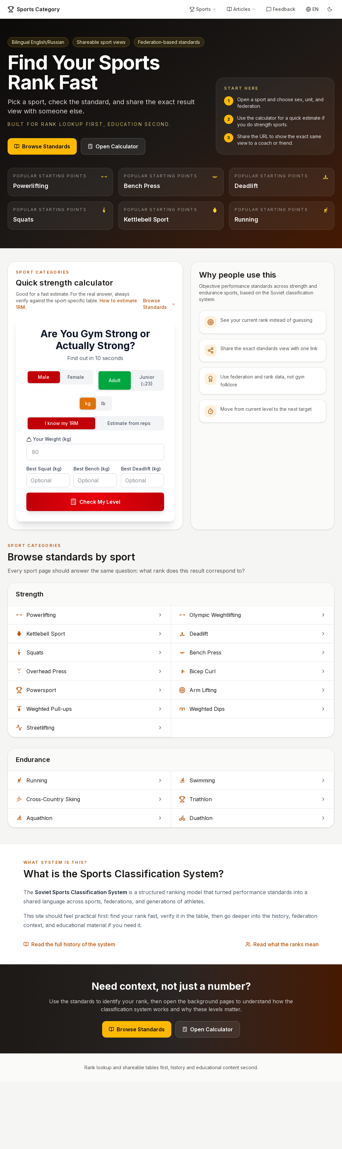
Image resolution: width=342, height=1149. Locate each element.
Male (43, 377)
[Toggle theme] (329, 9)
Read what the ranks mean (282, 944)
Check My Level (95, 502)
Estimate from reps (129, 423)
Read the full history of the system (69, 944)
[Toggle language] (312, 9)
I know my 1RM (61, 423)
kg (88, 403)
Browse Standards (42, 146)
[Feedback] (280, 9)
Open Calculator (113, 146)
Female (76, 377)
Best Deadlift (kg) (141, 468)
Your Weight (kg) (48, 439)
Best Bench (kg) (91, 468)
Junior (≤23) (146, 380)
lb (103, 403)
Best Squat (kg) (44, 468)
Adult (115, 380)
